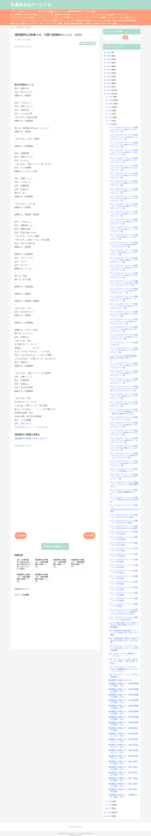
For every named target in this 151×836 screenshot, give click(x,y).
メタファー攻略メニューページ (23, 11)
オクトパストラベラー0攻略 (51, 23)
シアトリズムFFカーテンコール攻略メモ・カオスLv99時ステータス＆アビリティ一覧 (123, 214)
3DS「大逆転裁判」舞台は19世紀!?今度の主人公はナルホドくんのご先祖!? (123, 640)
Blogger (79, 827)
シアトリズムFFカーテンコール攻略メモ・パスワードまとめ (123, 418)
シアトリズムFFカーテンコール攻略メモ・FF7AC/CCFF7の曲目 (123, 516)
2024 (109, 59)
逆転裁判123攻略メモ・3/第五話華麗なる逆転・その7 (123, 690)
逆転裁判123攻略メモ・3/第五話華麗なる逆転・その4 (123, 707)
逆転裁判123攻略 (87, 43)
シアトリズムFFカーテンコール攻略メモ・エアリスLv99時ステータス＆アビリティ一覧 (123, 373)
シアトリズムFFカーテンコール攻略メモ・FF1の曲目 (123, 599)
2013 (109, 812)
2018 (109, 80)
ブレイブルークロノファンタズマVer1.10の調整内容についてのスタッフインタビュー (123, 669)
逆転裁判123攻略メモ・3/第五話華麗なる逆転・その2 (123, 718)
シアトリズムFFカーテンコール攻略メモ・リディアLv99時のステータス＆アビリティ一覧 (123, 440)
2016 (109, 87)
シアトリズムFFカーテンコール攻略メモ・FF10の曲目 (123, 555)
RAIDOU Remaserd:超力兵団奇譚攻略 (120, 20)
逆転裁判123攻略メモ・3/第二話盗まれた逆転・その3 (123, 774)
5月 (110, 121)
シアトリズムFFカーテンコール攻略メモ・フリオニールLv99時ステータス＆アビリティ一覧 (123, 321)
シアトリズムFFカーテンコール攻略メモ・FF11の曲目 (123, 549)
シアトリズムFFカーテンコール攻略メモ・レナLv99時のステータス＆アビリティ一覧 (123, 396)
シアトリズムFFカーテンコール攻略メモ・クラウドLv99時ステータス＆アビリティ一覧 (123, 381)
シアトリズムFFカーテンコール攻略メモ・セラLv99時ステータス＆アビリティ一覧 (123, 237)
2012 (109, 816)
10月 (111, 104)
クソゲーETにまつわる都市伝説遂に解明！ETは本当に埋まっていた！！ (123, 358)
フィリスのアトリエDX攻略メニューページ (28, 17)
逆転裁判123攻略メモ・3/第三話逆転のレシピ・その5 (123, 735)
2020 (109, 73)
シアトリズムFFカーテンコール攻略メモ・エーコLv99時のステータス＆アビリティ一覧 (123, 329)
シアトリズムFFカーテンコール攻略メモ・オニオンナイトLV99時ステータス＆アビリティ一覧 (123, 455)
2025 (109, 56)
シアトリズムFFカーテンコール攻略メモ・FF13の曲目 (123, 538)
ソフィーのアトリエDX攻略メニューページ (65, 17)
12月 (111, 97)
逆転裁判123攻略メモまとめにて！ (32, 438)
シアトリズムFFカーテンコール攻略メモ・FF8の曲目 (123, 566)
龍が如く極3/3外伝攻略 (73, 23)
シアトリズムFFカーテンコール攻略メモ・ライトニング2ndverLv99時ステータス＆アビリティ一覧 (123, 283)
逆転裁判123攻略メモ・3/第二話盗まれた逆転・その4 (123, 768)
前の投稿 (89, 535)
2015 (109, 90)
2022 (109, 66)
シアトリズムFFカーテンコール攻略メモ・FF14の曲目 (123, 533)
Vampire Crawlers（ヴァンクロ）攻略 (100, 23)
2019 (109, 76)
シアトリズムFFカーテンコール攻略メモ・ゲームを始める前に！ (123, 618)
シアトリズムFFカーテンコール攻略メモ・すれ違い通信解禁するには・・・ (123, 492)
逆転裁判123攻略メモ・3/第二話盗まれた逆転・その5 (123, 762)
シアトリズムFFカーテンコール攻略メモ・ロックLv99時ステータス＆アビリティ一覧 (123, 198)
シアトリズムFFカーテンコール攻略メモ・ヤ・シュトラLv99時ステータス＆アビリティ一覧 (123, 291)
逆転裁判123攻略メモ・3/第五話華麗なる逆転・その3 (123, 712)
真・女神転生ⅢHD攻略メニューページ (66, 14)
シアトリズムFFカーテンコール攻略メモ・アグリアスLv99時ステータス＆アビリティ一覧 (123, 306)
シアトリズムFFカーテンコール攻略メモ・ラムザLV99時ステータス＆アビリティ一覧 (123, 448)
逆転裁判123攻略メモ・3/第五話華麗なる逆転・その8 (123, 685)
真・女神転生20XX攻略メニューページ (87, 20)
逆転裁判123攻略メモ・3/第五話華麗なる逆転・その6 (123, 696)
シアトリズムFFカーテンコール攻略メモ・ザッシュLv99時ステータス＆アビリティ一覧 (123, 275)
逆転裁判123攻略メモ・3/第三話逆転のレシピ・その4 (123, 740)
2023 (109, 63)
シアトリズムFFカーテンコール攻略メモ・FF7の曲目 (123, 572)
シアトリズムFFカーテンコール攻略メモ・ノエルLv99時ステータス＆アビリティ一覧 (123, 229)
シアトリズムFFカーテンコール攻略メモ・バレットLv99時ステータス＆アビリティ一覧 (123, 268)
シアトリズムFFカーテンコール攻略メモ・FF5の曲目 (123, 583)
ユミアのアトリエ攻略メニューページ (54, 20)
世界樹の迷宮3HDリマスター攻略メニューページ (87, 11)
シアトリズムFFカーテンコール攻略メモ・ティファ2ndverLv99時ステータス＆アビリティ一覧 (123, 244)
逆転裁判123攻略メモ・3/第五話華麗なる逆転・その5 (123, 701)
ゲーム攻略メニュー (128, 17)
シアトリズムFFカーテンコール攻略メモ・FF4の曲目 (123, 588)
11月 (111, 100)
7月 (110, 114)
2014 (109, 94)
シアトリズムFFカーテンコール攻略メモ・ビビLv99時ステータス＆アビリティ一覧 (123, 350)
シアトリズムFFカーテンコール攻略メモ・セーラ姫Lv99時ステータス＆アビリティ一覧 (123, 260)
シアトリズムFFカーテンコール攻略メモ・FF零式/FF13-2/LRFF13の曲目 (123, 500)
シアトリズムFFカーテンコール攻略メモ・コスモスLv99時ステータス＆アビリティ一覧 (123, 206)
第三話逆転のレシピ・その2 (27, 427)
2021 (109, 70)
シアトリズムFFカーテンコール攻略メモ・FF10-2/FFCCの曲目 (123, 522)
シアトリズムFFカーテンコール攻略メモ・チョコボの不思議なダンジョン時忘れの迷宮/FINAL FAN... (123, 412)
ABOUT (33, 20)
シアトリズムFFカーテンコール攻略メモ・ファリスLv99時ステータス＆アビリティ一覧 (123, 425)
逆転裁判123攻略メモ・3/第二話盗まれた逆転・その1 (123, 785)
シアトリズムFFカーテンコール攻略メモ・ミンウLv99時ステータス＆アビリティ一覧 (123, 314)
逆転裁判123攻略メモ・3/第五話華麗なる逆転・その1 (123, 724)
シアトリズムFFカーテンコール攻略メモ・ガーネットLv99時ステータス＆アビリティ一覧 (123, 337)
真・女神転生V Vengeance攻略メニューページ (30, 14)
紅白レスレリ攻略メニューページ (24, 23)
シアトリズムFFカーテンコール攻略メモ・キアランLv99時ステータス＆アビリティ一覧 (123, 298)
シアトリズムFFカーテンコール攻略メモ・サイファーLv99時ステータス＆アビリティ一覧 (123, 137)
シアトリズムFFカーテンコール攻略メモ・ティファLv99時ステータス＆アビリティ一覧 (123, 365)
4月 (110, 124)
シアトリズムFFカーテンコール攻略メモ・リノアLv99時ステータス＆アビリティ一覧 (123, 145)
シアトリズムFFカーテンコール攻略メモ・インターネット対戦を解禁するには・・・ (123, 484)
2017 (109, 83)
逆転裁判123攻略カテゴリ (55, 546)
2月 (110, 805)
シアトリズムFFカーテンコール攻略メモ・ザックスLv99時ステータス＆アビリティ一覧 (123, 222)
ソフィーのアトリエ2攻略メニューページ (101, 17)
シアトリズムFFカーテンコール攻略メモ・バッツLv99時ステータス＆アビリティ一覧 (123, 463)
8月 (110, 110)
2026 (109, 52)
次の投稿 (21, 535)
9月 (110, 107)
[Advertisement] (55, 64)
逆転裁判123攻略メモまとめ (119, 680)
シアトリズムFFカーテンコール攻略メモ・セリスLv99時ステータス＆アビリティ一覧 (123, 175)
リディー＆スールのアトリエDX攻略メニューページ (105, 14)
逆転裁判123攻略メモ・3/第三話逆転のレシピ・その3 (123, 746)
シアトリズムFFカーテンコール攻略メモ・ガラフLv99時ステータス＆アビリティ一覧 (123, 404)
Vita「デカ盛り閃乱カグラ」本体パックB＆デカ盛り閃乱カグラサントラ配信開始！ (123, 625)
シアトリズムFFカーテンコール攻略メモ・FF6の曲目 (123, 577)
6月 (110, 117)
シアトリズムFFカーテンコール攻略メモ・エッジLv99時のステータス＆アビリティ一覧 (123, 432)
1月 (110, 808)
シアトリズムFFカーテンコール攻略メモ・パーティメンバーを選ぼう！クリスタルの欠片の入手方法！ (123, 612)
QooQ (79, 835)
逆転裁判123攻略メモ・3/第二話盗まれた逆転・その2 (123, 779)
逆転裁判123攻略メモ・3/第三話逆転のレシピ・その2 (123, 751)
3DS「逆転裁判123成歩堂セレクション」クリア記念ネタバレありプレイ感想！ (123, 633)
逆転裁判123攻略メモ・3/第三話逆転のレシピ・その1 (123, 757)
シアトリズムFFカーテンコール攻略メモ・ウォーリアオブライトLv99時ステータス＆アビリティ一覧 (123, 388)
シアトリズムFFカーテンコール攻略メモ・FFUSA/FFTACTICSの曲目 (123, 527)
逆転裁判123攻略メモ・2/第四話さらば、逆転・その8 (123, 796)
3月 (110, 801)
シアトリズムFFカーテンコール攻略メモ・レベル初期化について (123, 470)
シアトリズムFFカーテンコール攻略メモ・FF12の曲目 (123, 544)
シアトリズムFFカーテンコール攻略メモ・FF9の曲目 (123, 560)
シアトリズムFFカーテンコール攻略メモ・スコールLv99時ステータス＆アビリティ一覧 (123, 152)
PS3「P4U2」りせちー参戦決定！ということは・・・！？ (123, 655)
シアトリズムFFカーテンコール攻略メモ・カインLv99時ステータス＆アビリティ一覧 (123, 183)
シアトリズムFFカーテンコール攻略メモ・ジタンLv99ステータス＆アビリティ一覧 (123, 476)
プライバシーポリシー (20, 20)
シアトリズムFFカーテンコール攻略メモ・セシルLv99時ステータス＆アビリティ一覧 (123, 191)
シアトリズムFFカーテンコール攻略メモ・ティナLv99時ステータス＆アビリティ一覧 (123, 168)
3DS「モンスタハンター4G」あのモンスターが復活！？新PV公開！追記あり (123, 661)
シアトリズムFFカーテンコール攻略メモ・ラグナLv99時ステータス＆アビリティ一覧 (123, 129)
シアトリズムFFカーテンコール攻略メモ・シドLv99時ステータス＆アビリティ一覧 (123, 252)
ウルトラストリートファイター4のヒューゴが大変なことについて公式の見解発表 (123, 648)
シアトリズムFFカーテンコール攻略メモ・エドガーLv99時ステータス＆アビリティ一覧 (123, 160)
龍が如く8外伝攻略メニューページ (52, 11)
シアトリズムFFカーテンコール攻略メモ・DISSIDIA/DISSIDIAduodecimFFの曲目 (123, 508)
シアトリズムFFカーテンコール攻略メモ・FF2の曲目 (123, 594)
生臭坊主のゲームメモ (31, 4)
